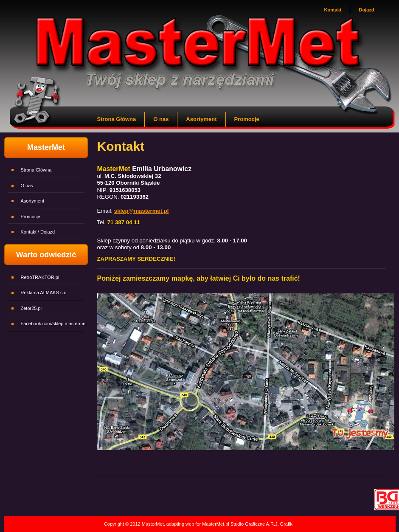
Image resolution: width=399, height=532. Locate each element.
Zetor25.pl (31, 308)
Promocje (246, 119)
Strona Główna (116, 119)
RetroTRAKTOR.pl (40, 277)
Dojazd (366, 9)
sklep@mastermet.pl (141, 211)
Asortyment (201, 119)
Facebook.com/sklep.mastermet (54, 323)
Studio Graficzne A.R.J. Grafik (260, 523)
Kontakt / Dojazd (38, 231)
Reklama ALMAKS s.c (44, 292)
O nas (161, 119)
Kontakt (332, 9)
